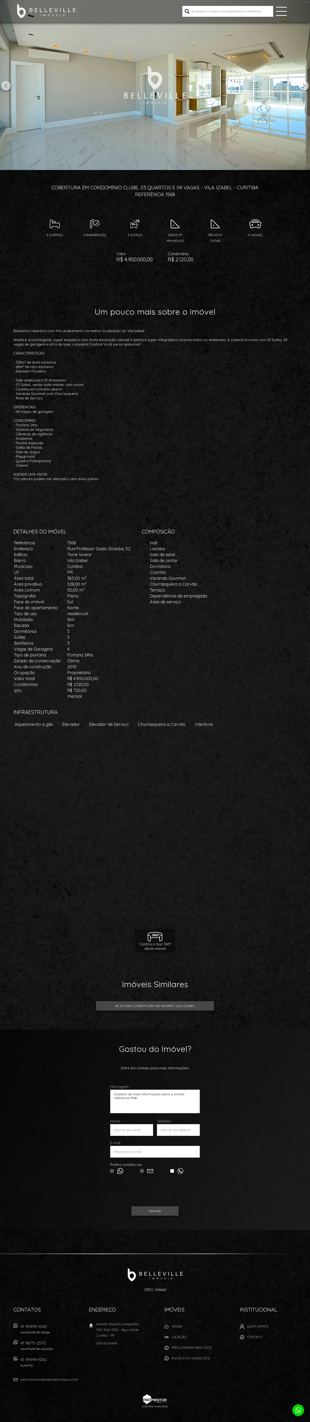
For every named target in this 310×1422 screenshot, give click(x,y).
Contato (254, 1337)
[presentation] (155, 1192)
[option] (155, 85)
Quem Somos (257, 1326)
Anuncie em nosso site (191, 1358)
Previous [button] (6, 85)
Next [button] (304, 85)
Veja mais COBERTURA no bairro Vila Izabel (155, 1006)
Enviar (155, 1211)
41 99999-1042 (43, 1331)
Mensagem (119, 1086)
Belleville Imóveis (155, 1275)
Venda (177, 1326)
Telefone (164, 1121)
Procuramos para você (192, 1348)
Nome (115, 1121)
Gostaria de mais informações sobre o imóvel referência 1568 (155, 1101)
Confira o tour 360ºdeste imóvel (155, 946)
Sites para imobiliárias (155, 1406)
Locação (179, 1337)
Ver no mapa (106, 1343)
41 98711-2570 (43, 1347)
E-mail (115, 1143)
